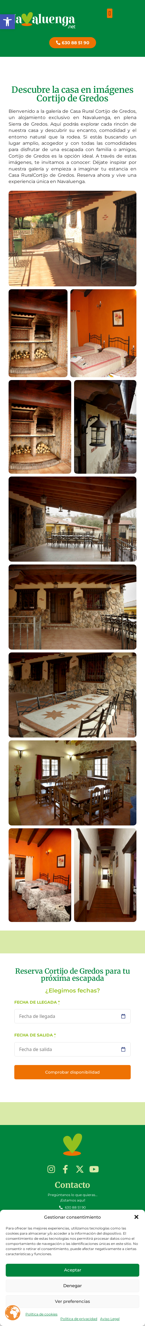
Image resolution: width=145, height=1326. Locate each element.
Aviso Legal (110, 1319)
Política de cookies (41, 1314)
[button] (7, 21)
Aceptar (72, 1270)
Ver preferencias (72, 1301)
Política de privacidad (78, 1319)
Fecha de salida (35, 1035)
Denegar (72, 1285)
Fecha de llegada (37, 1002)
